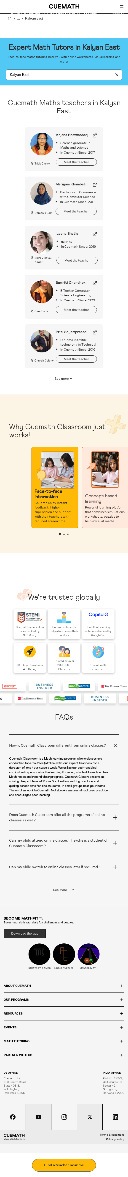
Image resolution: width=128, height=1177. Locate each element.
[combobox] (59, 75)
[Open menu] (121, 6)
